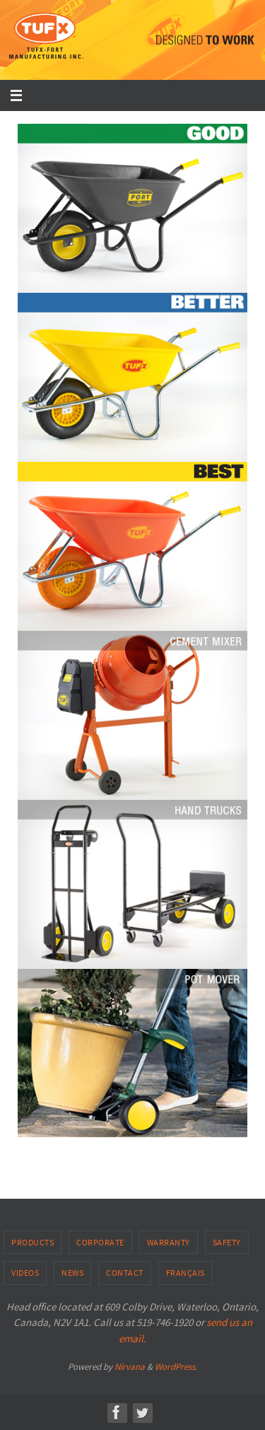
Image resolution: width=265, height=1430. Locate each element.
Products (32, 1242)
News (72, 1272)
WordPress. (176, 1367)
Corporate (100, 1242)
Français (185, 1272)
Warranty (168, 1242)
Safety (227, 1242)
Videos (25, 1272)
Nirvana (129, 1367)
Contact (124, 1272)
